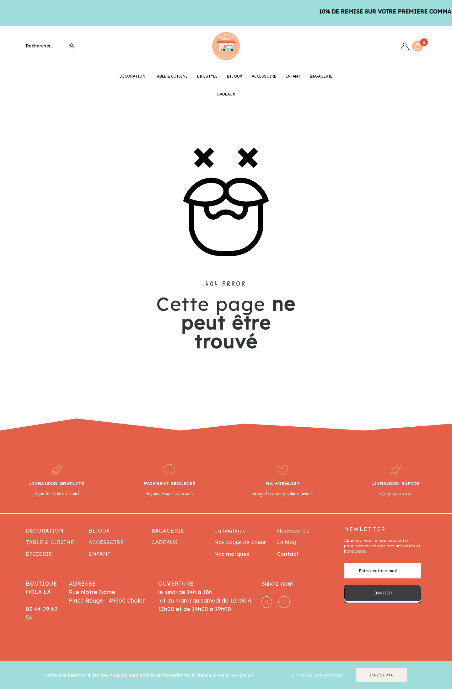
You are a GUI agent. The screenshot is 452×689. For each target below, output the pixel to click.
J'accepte (381, 675)
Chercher (72, 46)
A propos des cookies (317, 675)
